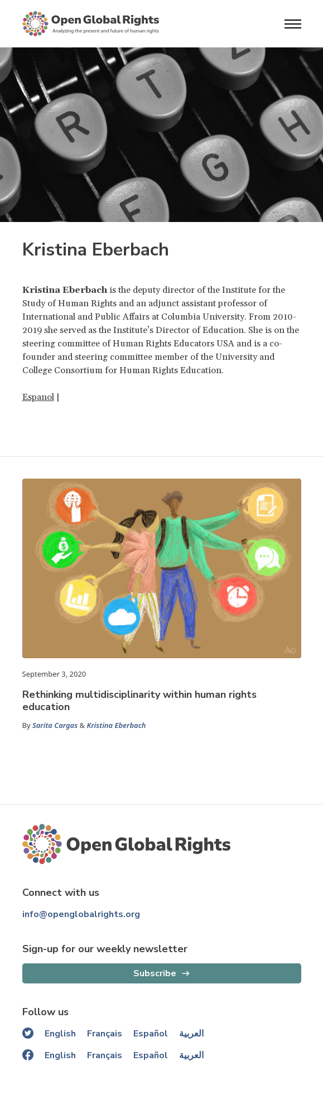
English (60, 1034)
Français (104, 1034)
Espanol (38, 397)
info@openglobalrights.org (81, 914)
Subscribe (154, 973)
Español (150, 1034)
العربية (191, 1034)
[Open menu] (293, 24)
